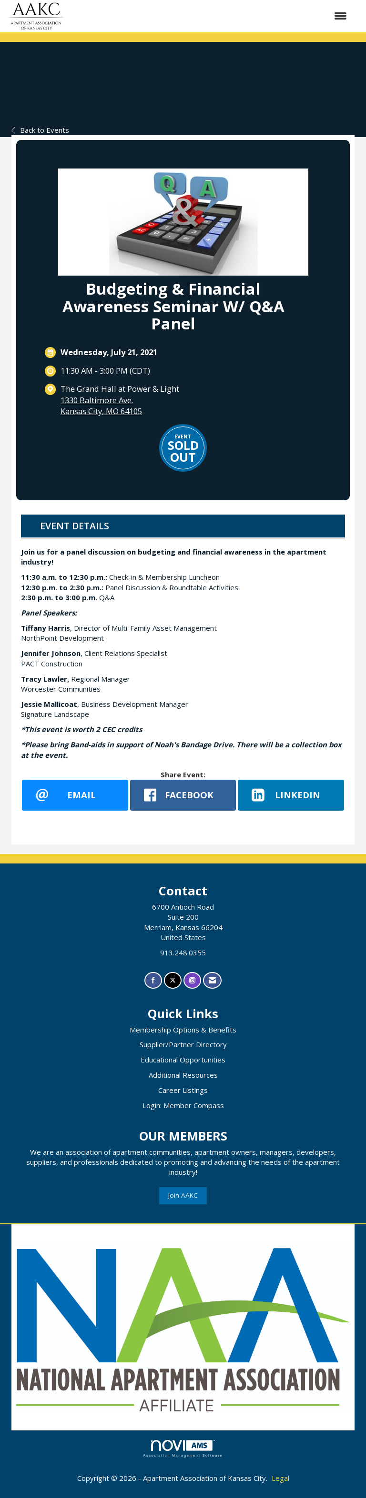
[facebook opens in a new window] (183, 795)
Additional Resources (183, 1075)
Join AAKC (183, 1195)
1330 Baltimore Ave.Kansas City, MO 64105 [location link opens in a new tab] (101, 406)
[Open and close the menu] (211, 16)
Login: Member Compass (183, 1105)
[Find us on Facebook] (153, 980)
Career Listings (183, 1090)
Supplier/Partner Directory (183, 1044)
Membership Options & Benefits (183, 1029)
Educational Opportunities (183, 1059)
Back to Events (40, 130)
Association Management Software (183, 1448)
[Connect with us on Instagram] (192, 980)
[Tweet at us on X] (173, 980)
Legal (280, 1478)
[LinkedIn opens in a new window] (291, 795)
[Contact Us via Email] (212, 980)
